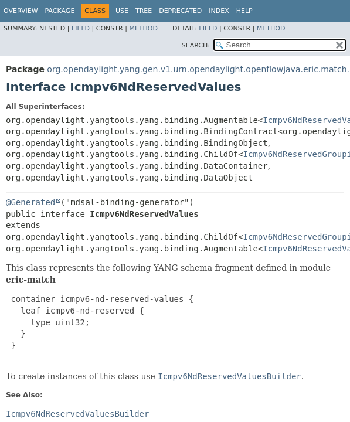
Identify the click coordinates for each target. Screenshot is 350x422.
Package (60, 11)
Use (121, 11)
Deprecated (180, 11)
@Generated (30, 202)
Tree (143, 11)
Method (143, 28)
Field (81, 28)
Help (244, 11)
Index (219, 11)
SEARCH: (196, 45)
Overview (21, 11)
